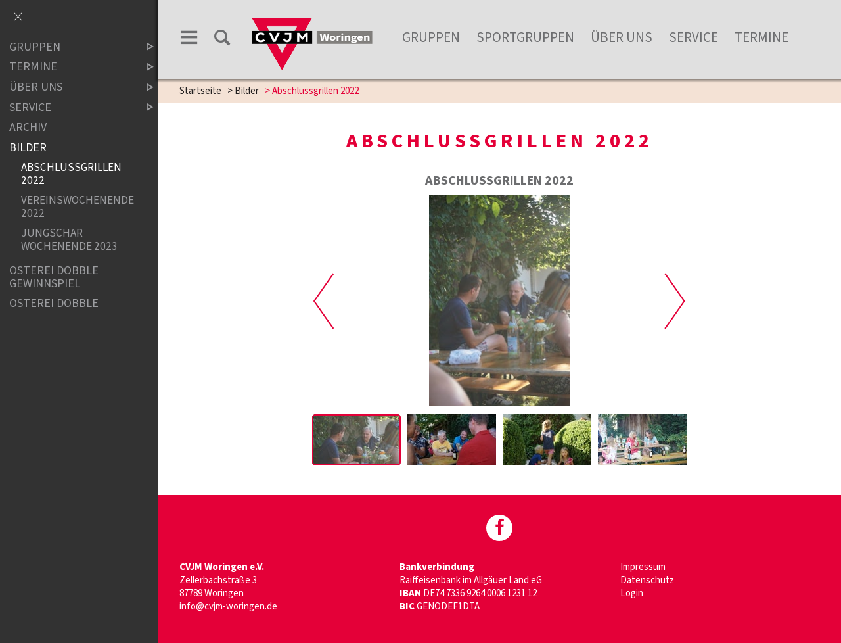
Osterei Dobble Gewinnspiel (54, 277)
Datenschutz (647, 580)
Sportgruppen (525, 37)
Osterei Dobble (54, 304)
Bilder (247, 91)
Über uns (621, 37)
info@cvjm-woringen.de (228, 606)
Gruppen (431, 37)
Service (693, 37)
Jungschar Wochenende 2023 (69, 240)
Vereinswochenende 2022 (76, 207)
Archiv (28, 127)
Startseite (200, 91)
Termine (761, 37)
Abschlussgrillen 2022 (71, 174)
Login (631, 593)
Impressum (643, 567)
